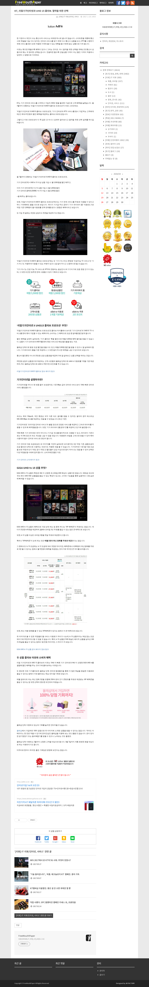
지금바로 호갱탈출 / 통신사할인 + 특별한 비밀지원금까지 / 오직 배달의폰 (45, 805)
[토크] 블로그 (112, 151)
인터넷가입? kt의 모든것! (28, 785)
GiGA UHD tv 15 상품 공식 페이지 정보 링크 (33, 649)
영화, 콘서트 (114, 100)
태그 (85, 3)
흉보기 (109, 155)
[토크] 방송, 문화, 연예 (117, 74)
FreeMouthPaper (26, 936)
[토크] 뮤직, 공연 (114, 111)
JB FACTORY (130, 983)
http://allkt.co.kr (23, 782)
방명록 (111, 3)
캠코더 (112, 89)
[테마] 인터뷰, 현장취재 (117, 107)
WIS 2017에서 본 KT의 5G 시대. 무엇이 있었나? (50, 860)
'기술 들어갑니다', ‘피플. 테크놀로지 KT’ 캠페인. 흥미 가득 (54, 874)
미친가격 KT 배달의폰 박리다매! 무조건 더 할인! (38, 802)
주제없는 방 (111, 159)
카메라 (112, 85)
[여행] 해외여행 (113, 126)
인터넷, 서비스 (115, 103)
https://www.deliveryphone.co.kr (29, 799)
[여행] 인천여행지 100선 (117, 140)
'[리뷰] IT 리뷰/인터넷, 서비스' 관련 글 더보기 (34, 915)
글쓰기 (102, 975)
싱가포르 (112, 129)
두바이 (111, 137)
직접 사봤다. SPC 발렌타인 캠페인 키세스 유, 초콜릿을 (53, 902)
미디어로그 (93, 3)
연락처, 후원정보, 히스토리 (112, 41)
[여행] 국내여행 (113, 122)
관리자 (102, 971)
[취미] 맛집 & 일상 (114, 148)
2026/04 (117, 174)
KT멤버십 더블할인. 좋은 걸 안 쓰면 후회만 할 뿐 (50, 888)
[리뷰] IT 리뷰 (113, 78)
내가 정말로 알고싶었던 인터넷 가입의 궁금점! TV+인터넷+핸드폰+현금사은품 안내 (50, 789)
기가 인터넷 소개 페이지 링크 (28, 460)
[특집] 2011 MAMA (114, 118)
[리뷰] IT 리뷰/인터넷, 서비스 (69, 17)
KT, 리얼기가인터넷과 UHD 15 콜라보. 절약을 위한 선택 (41, 11)
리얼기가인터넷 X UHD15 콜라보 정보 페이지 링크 (36, 371)
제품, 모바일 (115, 81)
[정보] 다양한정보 (114, 114)
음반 (111, 96)
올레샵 (19, 731)
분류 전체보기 (111, 70)
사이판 (112, 133)
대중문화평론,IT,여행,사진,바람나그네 (31, 939)
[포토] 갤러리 (112, 144)
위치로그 (103, 3)
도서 (110, 92)
